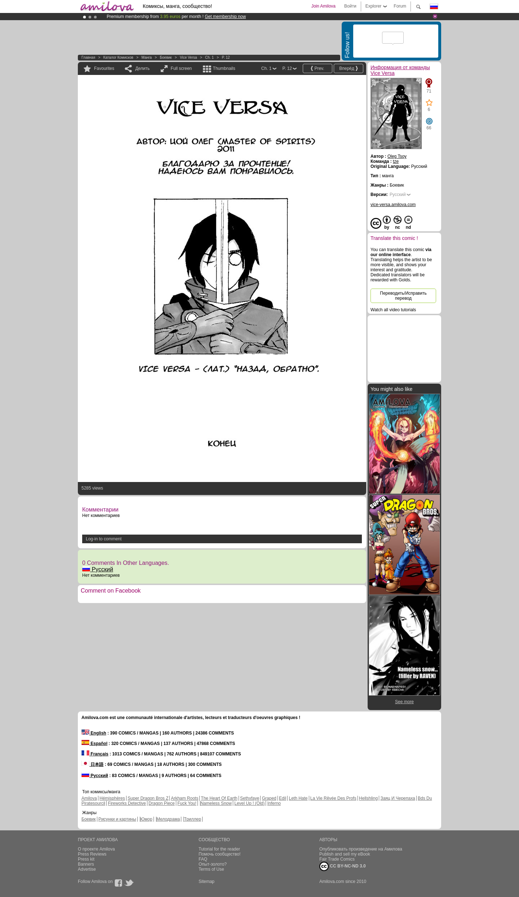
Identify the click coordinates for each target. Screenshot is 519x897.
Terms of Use (211, 869)
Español (94, 743)
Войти (350, 6)
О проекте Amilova (96, 849)
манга (146, 57)
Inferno (274, 803)
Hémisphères (112, 798)
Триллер (192, 819)
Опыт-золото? (213, 864)
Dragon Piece (161, 803)
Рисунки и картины (117, 819)
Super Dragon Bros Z (148, 798)
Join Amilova (323, 6)
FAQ (203, 859)
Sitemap (206, 881)
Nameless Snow (216, 803)
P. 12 (226, 57)
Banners (86, 864)
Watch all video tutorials (393, 309)
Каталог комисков (118, 57)
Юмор (146, 819)
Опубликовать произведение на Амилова (360, 849)
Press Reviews (92, 854)
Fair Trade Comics (337, 859)
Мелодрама (168, 819)
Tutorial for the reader (219, 849)
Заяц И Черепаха (397, 798)
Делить (142, 68)
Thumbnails (224, 68)
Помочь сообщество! (219, 854)
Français (94, 754)
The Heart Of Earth (219, 798)
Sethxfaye (249, 798)
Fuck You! (186, 803)
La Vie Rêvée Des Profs (333, 798)
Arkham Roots (184, 798)
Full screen (181, 68)
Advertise (87, 869)
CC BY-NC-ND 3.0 (342, 866)
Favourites (104, 68)
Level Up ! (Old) (249, 803)
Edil (282, 798)
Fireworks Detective (127, 803)
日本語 (92, 764)
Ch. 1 (209, 57)
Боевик (166, 57)
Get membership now (225, 16)
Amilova (89, 798)
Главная (88, 57)
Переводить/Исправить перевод (403, 296)
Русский (97, 569)
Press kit (86, 859)
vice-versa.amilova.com (393, 204)
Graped (269, 798)
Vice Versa (188, 57)
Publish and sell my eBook (344, 854)
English (93, 733)
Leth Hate (298, 798)
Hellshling (368, 798)
